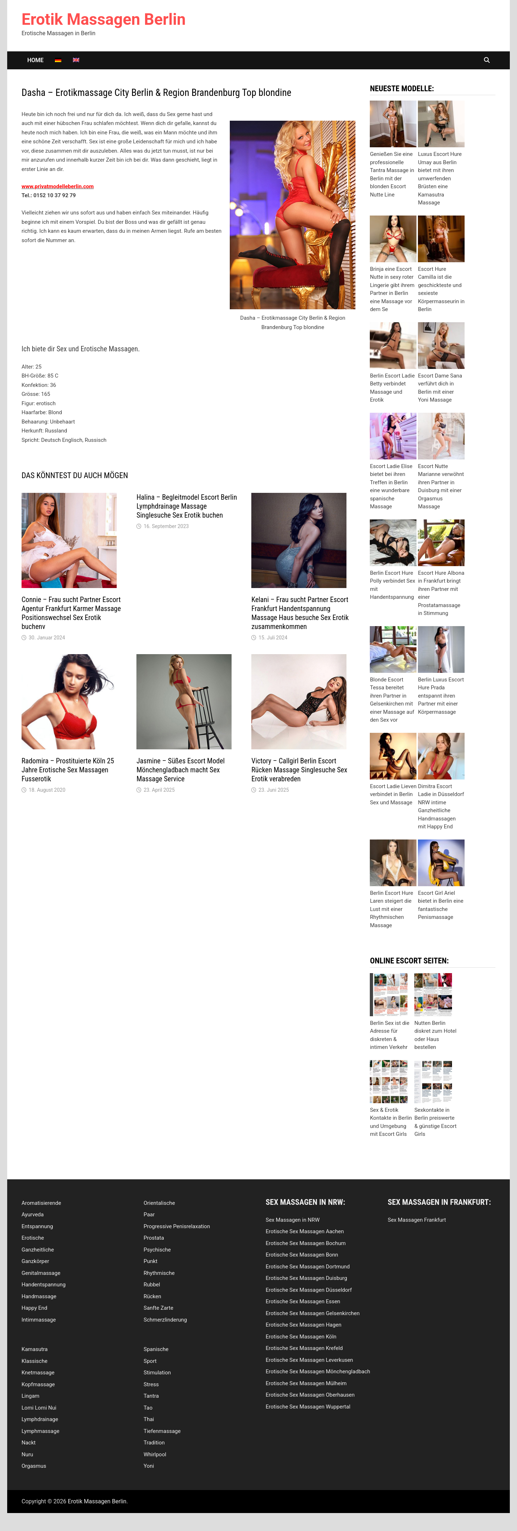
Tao (148, 1408)
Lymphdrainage (40, 1419)
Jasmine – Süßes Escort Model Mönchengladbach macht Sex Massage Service (180, 770)
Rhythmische (159, 1273)
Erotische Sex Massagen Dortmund (308, 1266)
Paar (149, 1214)
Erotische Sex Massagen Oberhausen (310, 1395)
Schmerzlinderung (165, 1320)
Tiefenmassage (162, 1431)
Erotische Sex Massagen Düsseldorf (309, 1290)
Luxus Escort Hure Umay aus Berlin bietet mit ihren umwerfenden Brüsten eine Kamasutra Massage (440, 178)
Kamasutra (35, 1349)
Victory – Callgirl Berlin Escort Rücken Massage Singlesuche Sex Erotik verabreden (299, 770)
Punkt (151, 1261)
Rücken (152, 1296)
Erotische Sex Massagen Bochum (306, 1243)
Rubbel (152, 1284)
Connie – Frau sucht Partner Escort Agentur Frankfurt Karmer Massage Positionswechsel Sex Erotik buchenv (71, 613)
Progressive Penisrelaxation (177, 1226)
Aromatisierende (41, 1203)
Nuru (27, 1454)
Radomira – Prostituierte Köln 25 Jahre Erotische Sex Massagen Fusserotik (68, 770)
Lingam (30, 1396)
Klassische (34, 1361)
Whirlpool (155, 1454)
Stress (151, 1384)
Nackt (29, 1442)
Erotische (33, 1238)
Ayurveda (33, 1214)
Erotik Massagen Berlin (104, 19)
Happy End (34, 1308)
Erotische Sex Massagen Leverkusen (309, 1360)
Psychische (157, 1249)
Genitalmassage (41, 1273)
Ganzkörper (35, 1261)
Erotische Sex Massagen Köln (301, 1336)
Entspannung (37, 1226)
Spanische (156, 1349)
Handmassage (39, 1296)
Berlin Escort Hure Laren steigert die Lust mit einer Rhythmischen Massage (391, 909)
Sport (150, 1361)
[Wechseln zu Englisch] (76, 60)
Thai (149, 1419)
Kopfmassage (38, 1384)
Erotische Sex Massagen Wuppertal (308, 1406)
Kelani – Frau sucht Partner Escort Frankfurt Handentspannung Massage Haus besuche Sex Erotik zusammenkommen (300, 613)
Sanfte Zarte (158, 1308)
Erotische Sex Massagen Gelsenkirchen (313, 1313)
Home (35, 60)
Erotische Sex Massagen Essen (303, 1301)
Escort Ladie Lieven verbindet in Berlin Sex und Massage (393, 794)
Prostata (154, 1238)
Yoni (149, 1466)
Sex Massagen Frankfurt (417, 1220)
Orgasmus (34, 1466)
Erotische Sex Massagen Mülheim (306, 1383)
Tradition (154, 1442)
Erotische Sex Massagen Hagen (303, 1325)
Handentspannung (44, 1284)
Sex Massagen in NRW (293, 1220)
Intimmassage (39, 1320)
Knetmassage (38, 1372)
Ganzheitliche (38, 1249)
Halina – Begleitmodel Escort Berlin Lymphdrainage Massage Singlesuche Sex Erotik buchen (186, 506)
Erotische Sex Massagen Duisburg (306, 1278)
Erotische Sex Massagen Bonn (302, 1255)
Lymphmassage (40, 1431)
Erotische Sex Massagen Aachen (305, 1231)
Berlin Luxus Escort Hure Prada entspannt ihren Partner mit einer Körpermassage (441, 695)
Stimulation (157, 1372)
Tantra (151, 1396)
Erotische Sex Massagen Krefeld (304, 1348)
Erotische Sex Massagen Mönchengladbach (318, 1371)
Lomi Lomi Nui (39, 1408)
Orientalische (159, 1203)
